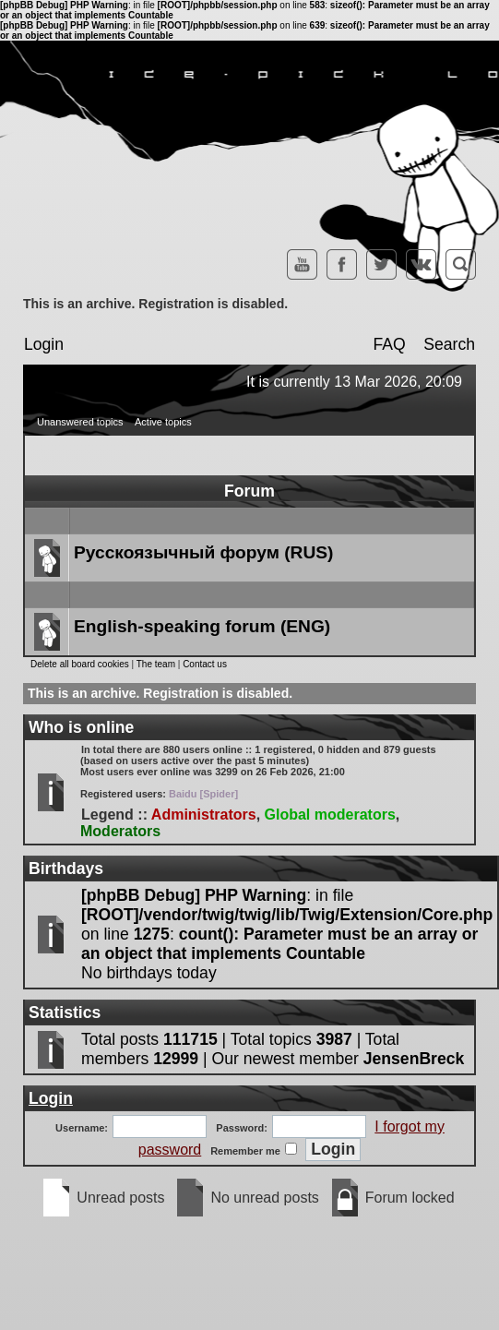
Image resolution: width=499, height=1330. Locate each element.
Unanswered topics (80, 421)
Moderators (120, 831)
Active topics (163, 421)
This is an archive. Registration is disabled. (155, 303)
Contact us (205, 664)
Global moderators (330, 814)
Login (44, 344)
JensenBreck (414, 1058)
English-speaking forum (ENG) (202, 626)
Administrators (203, 814)
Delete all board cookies (79, 664)
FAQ (389, 344)
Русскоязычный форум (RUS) (203, 552)
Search (449, 344)
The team (156, 664)
